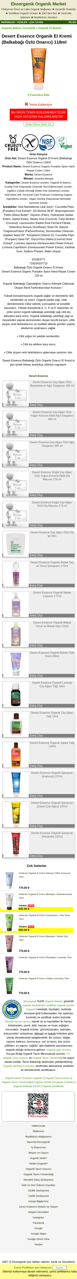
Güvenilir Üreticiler (65, 9)
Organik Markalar (23, 1086)
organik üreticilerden (34, 1005)
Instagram (38, 1217)
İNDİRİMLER (8, 22)
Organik (30, 1009)
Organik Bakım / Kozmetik (18, 28)
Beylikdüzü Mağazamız (38, 1136)
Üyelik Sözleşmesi (38, 1195)
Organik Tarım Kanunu (58, 1078)
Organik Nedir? (13, 1078)
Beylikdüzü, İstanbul (45, 17)
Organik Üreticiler (64, 1082)
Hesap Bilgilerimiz (38, 1201)
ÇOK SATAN (36, 22)
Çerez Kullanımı (28, 1206)
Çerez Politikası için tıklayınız (33, 1267)
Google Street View (38, 1239)
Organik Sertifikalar (53, 1086)
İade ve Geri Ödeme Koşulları (38, 1185)
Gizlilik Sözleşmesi (38, 1190)
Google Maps (38, 1233)
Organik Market (53, 1001)
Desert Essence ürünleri (35, 182)
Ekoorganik (30, 1001)
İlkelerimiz (38, 1131)
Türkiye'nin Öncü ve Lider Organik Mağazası (26, 9)
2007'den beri (49, 13)
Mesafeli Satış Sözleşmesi (38, 1179)
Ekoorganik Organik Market (38, 4)
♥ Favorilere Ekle (38, 95)
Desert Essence (43, 174)
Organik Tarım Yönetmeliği (48, 1057)
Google (38, 1228)
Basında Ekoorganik (38, 1141)
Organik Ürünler (43, 1082)
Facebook (38, 1222)
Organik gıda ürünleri (58, 1049)
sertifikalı (51, 1005)
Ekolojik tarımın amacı (17, 1021)
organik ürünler (65, 1005)
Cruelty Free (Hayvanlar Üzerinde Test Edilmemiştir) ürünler (38, 186)
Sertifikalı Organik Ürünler (23, 13)
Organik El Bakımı (50, 28)
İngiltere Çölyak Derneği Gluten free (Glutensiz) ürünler (38, 190)
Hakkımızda (38, 1125)
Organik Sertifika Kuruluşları (19, 1065)
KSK (37, 1086)
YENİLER (22, 22)
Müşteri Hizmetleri (38, 1212)
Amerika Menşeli (44, 178)
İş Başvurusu (38, 1147)
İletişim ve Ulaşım (39, 1152)
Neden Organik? (33, 1078)
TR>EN (72, 22)
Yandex (38, 1244)
